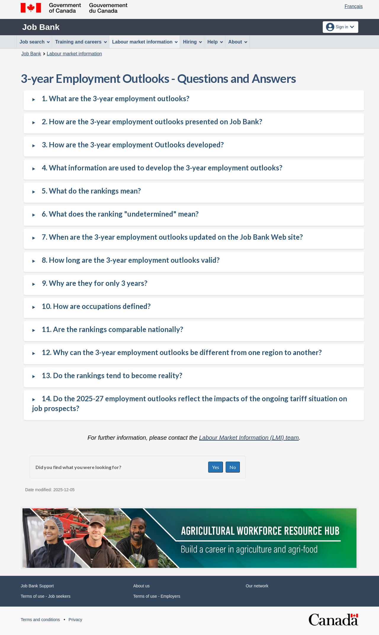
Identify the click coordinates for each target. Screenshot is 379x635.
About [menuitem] (238, 41)
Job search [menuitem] (35, 41)
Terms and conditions (40, 619)
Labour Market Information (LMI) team (249, 437)
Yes (215, 467)
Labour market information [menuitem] (145, 41)
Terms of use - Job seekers (45, 596)
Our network (257, 586)
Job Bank (41, 27)
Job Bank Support (37, 586)
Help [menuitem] (215, 41)
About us (141, 586)
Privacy (75, 619)
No (232, 467)
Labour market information (74, 53)
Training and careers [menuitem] (81, 41)
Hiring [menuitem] (192, 41)
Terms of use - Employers (156, 596)
